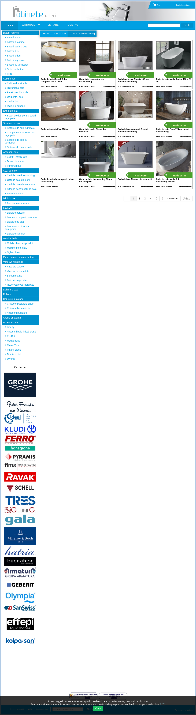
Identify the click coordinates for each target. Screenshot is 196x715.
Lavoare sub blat (15, 233)
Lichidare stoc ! (11, 289)
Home (46, 33)
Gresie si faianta (12, 317)
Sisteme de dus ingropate (20, 128)
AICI (162, 704)
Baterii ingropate (15, 60)
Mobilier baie (10, 238)
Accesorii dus (10, 152)
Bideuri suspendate (16, 280)
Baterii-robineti (11, 32)
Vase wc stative (14, 266)
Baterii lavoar (13, 37)
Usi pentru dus (14, 97)
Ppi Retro (11, 336)
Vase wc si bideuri (13, 261)
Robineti (7, 294)
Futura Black (13, 349)
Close (98, 708)
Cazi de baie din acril (17, 180)
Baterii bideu (13, 55)
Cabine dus (9, 78)
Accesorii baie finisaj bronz (20, 331)
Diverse (10, 358)
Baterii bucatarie (15, 42)
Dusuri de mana (14, 161)
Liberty (9, 327)
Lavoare (7, 208)
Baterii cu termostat (16, 64)
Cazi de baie (10, 170)
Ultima (186, 198)
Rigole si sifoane (15, 106)
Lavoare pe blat (14, 221)
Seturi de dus (10, 110)
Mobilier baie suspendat (19, 243)
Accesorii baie (10, 322)
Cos (156, 5)
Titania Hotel (13, 354)
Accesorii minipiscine (17, 203)
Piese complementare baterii (18, 257)
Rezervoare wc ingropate (19, 284)
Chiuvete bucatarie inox (18, 308)
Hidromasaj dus (14, 87)
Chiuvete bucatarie (13, 299)
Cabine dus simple (16, 83)
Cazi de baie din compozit (20, 184)
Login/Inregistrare (183, 5)
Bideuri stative (13, 275)
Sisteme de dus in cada (18, 147)
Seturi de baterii (14, 69)
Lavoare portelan (15, 212)
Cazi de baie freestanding (20, 175)
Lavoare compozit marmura (21, 217)
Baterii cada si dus (16, 46)
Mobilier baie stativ (16, 247)
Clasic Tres (12, 345)
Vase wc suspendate (17, 271)
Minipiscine (9, 198)
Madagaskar (12, 340)
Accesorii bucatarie (16, 312)
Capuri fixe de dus (16, 156)
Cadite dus (12, 101)
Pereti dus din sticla (16, 92)
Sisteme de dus (11, 123)
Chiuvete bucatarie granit (19, 303)
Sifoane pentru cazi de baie (21, 189)
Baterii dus (12, 51)
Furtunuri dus (13, 165)
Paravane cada (14, 193)
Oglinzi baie (12, 252)
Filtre (8, 73)
